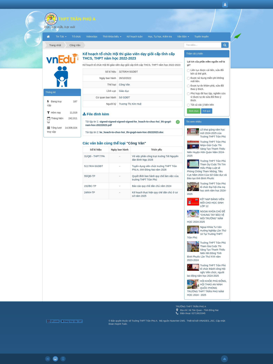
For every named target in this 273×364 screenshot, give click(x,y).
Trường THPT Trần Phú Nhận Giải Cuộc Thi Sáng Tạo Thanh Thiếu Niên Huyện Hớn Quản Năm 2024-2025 (206, 148)
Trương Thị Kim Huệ (130, 103)
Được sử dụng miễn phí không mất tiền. (205, 80)
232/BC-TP (90, 186)
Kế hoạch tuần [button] (135, 36)
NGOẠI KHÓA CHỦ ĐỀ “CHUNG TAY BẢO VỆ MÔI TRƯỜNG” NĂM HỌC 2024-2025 (206, 216)
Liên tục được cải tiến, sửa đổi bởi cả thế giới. (205, 72)
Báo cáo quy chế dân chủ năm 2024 (151, 186)
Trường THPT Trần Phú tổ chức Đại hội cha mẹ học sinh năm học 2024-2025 (206, 188)
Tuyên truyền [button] (201, 36)
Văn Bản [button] (183, 37)
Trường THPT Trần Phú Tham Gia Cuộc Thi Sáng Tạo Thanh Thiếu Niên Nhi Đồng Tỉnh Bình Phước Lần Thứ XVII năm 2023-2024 (206, 251)
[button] (178, 122)
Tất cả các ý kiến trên (200, 104)
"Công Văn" (136, 143)
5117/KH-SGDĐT (93, 166)
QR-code (53, 321)
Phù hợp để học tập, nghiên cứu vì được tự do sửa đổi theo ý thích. (206, 97)
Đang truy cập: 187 (71, 321)
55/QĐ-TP (89, 176)
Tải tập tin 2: (124, 132)
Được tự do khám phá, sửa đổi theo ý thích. (205, 87)
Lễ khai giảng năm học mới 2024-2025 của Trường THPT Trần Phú (213, 133)
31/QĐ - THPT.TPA (94, 156)
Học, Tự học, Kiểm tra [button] (160, 36)
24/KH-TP (89, 192)
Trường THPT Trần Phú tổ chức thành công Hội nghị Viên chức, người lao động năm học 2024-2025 (206, 270)
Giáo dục (124, 91)
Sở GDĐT (124, 97)
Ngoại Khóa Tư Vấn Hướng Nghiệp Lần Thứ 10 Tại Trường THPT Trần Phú (206, 232)
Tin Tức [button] (61, 37)
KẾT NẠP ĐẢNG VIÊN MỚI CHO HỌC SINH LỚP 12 (212, 203)
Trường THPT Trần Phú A (144, 320)
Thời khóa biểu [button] (112, 37)
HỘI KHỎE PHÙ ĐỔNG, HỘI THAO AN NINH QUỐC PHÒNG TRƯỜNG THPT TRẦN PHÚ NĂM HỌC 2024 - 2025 (207, 288)
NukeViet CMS (177, 320)
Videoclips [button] (91, 36)
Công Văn (124, 84)
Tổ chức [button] (76, 36)
